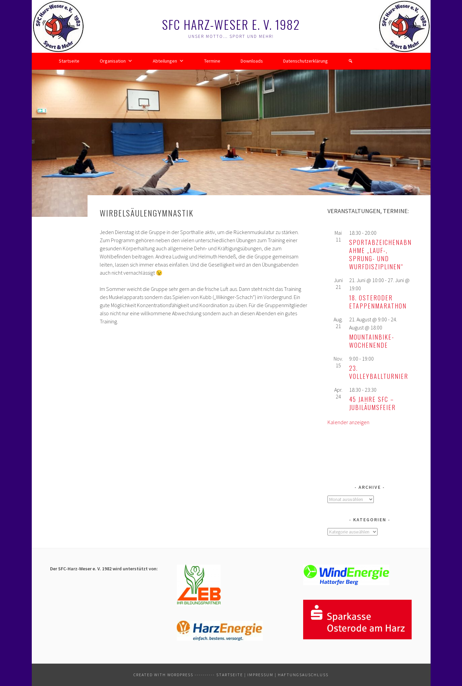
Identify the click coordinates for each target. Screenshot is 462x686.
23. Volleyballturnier (378, 372)
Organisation (116, 61)
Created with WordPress (163, 674)
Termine (212, 61)
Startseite (69, 61)
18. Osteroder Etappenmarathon (378, 301)
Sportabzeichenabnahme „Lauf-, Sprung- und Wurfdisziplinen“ (380, 254)
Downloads (252, 61)
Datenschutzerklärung (305, 61)
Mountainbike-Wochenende (371, 341)
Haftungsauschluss (303, 674)
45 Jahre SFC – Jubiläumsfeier (372, 403)
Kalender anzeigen (348, 422)
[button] (350, 61)
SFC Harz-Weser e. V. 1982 (231, 24)
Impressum (260, 674)
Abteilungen (168, 61)
